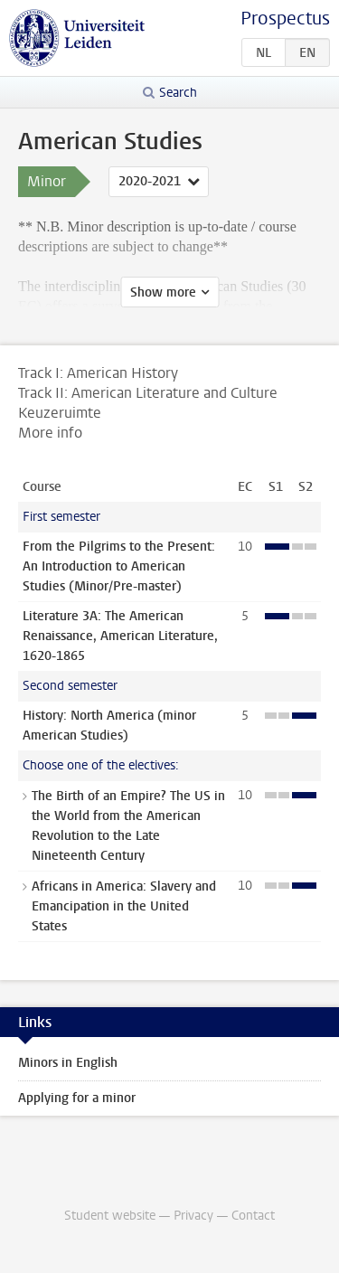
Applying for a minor (77, 1098)
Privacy (193, 1215)
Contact (253, 1215)
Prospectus (285, 18)
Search (178, 92)
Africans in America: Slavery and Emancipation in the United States (124, 906)
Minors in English (68, 1062)
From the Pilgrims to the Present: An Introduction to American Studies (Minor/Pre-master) (119, 566)
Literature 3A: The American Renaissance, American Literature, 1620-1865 (120, 636)
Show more (163, 292)
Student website (109, 1215)
